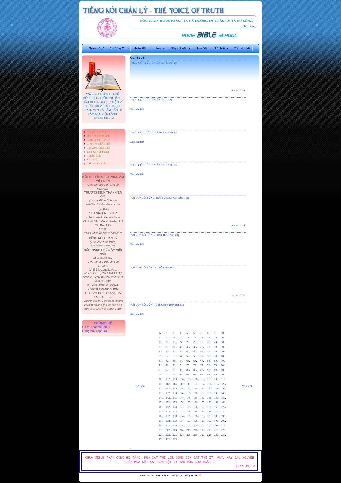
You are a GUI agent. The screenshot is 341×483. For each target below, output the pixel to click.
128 (209, 388)
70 (222, 360)
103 (175, 379)
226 (195, 434)
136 (195, 393)
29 (215, 342)
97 (201, 374)
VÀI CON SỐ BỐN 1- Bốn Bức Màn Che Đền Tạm (159, 197)
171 (161, 411)
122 (168, 388)
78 (208, 365)
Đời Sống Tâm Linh (98, 136)
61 (160, 360)
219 (216, 430)
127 (202, 388)
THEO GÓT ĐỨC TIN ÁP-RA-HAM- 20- (153, 62)
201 (161, 425)
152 (168, 402)
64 (181, 360)
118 (209, 383)
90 (222, 370)
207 (202, 425)
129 (216, 388)
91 (160, 374)
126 (195, 388)
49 (215, 351)
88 (208, 370)
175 (188, 411)
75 (187, 365)
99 (215, 374)
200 (223, 420)
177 (202, 411)
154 (182, 402)
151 (161, 402)
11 (160, 337)
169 (216, 407)
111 (161, 383)
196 (195, 420)
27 (201, 342)
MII (199, 475)
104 (182, 379)
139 (216, 393)
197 (202, 420)
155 (188, 402)
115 (188, 383)
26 (194, 342)
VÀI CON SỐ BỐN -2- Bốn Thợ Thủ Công (154, 235)
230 (223, 434)
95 (187, 374)
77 (201, 365)
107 (202, 379)
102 (168, 379)
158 (209, 402)
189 (216, 416)
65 (187, 360)
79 (215, 365)
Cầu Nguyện (242, 48)
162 (168, 407)
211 (161, 430)
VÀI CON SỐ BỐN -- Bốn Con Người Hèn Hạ (157, 304)
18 (208, 337)
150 (223, 397)
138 (209, 393)
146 (195, 397)
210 (223, 425)
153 (175, 402)
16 (194, 337)
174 (182, 411)
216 (195, 430)
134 (182, 393)
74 (181, 365)
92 (167, 374)
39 (215, 346)
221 (161, 434)
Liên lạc (160, 48)
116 (195, 383)
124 (182, 388)
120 (223, 383)
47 (201, 351)
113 (175, 383)
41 (160, 351)
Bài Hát (222, 48)
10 (222, 333)
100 (223, 374)
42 (167, 351)
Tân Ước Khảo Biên (98, 147)
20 (222, 337)
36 (194, 346)
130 (223, 388)
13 (174, 337)
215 (188, 430)
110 (223, 379)
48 (208, 351)
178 (209, 411)
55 (187, 356)
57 (201, 356)
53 (174, 356)
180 (223, 411)
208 (209, 425)
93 (174, 374)
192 (168, 420)
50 (222, 351)
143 (175, 397)
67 (201, 360)
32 (167, 346)
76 (194, 365)
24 (181, 342)
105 (188, 379)
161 (161, 407)
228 (209, 434)
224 (182, 434)
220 (223, 430)
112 (168, 383)
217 (202, 430)
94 (181, 374)
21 (160, 342)
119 (216, 383)
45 (187, 351)
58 (208, 356)
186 (195, 416)
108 (209, 379)
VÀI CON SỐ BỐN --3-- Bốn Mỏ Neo (152, 267)
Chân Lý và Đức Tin (98, 140)
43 (174, 351)
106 (195, 379)
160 (223, 402)
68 (208, 360)
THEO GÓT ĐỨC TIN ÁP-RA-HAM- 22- (153, 132)
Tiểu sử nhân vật (97, 163)
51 (160, 356)
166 (195, 407)
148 (209, 397)
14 (181, 337)
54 (181, 356)
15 (187, 337)
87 (201, 370)
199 (216, 420)
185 (188, 416)
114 (182, 383)
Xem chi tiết (238, 90)
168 (209, 407)
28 (208, 342)
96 (194, 374)
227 (202, 434)
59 (215, 356)
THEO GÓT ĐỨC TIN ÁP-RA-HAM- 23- (153, 165)
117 (202, 383)
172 (168, 411)
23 (174, 342)
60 (222, 356)
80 (222, 365)
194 (182, 420)
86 (194, 370)
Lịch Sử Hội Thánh (98, 151)
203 (175, 425)
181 (161, 416)
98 (208, 374)
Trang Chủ (96, 48)
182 (168, 416)
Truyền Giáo (94, 155)
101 (161, 379)
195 (188, 420)
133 (175, 393)
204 (182, 425)
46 (194, 351)
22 (167, 342)
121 (161, 388)
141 (161, 397)
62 (167, 360)
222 (168, 434)
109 (216, 379)
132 (168, 393)
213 (175, 430)
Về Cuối (247, 386)
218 (209, 430)
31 (160, 346)
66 (194, 360)
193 (175, 420)
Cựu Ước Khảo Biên (99, 143)
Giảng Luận (181, 48)
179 (216, 411)
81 (160, 370)
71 (160, 365)
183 (175, 416)
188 (209, 416)
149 (216, 397)
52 (167, 356)
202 (168, 425)
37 (201, 346)
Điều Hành (141, 48)
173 (175, 411)
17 (201, 337)
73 (174, 365)
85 (187, 370)
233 (175, 439)
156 (195, 402)
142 (168, 397)
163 (175, 407)
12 (167, 337)
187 (202, 416)
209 (216, 425)
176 (195, 411)
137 (202, 393)
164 (182, 407)
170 (223, 407)
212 (168, 430)
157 (202, 402)
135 (188, 393)
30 (222, 342)
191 (161, 420)
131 (161, 393)
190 (223, 416)
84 (181, 370)
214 (182, 430)
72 (167, 365)
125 (188, 388)
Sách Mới (92, 159)
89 (215, 370)
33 (174, 346)
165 (188, 407)
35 (187, 346)
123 (175, 388)
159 (216, 402)
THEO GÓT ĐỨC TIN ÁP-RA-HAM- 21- (153, 100)
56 (194, 356)
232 (168, 439)
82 (167, 370)
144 (182, 397)
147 (202, 397)
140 (223, 393)
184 (182, 416)
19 (215, 337)
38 (208, 346)
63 (174, 360)
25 (187, 342)
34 (181, 346)
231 (161, 439)
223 (175, 434)
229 (216, 434)
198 (209, 420)
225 (188, 434)
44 (181, 351)
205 (188, 425)
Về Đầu (140, 386)
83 (174, 370)
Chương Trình (119, 48)
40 (222, 346)
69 (215, 360)
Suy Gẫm (202, 48)
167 (202, 407)
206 (195, 425)
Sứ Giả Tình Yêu (97, 132)
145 (188, 397)
